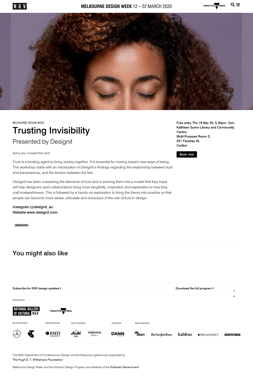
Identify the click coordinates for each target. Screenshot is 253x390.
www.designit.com (42, 213)
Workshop (21, 225)
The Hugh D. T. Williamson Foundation (38, 360)
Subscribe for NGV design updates (37, 288)
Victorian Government (124, 367)
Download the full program (195, 288)
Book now (187, 154)
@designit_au (41, 207)
